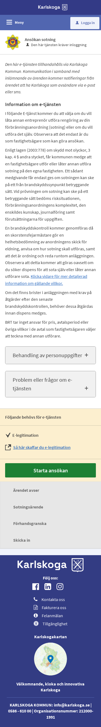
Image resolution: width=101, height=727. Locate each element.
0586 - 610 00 (19, 711)
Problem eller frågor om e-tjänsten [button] (42, 384)
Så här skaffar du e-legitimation (42, 447)
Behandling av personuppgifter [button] (47, 355)
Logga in (85, 22)
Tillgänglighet (50, 623)
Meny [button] (19, 22)
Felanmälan (48, 615)
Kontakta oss (49, 599)
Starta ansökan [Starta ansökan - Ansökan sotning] (50, 470)
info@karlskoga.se (72, 705)
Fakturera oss (50, 607)
